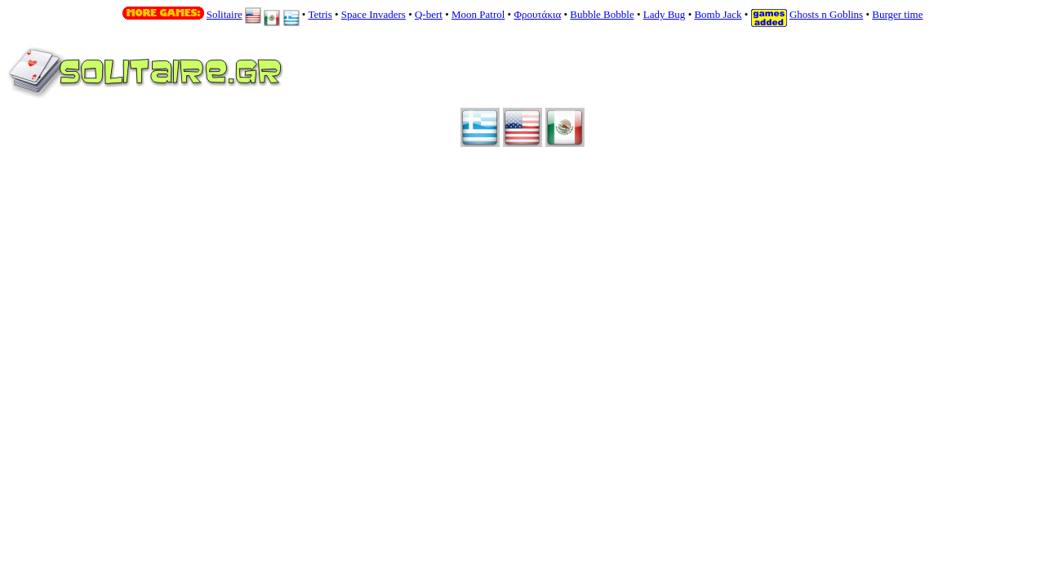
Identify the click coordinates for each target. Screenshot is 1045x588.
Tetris (319, 14)
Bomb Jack (717, 14)
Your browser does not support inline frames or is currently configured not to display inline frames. (478, 80)
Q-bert (428, 14)
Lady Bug (664, 14)
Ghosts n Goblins (826, 14)
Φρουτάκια (537, 14)
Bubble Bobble (602, 14)
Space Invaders (373, 14)
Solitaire (224, 14)
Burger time (897, 14)
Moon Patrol (478, 14)
